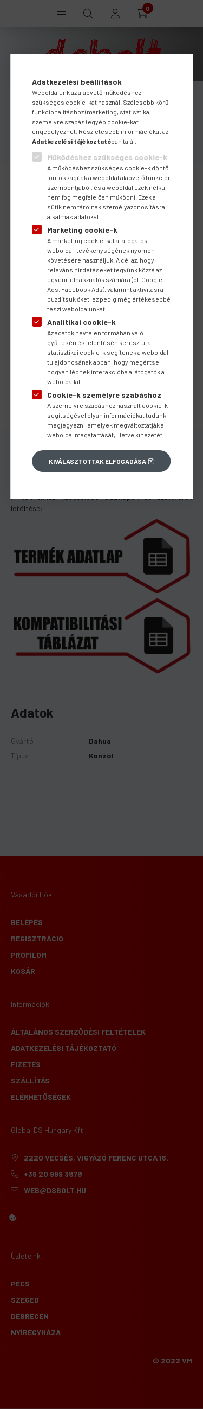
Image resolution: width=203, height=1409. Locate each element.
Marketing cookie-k (82, 229)
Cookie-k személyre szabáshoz (104, 394)
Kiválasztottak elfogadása (97, 461)
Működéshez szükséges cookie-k (107, 157)
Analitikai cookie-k (81, 322)
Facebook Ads (82, 289)
